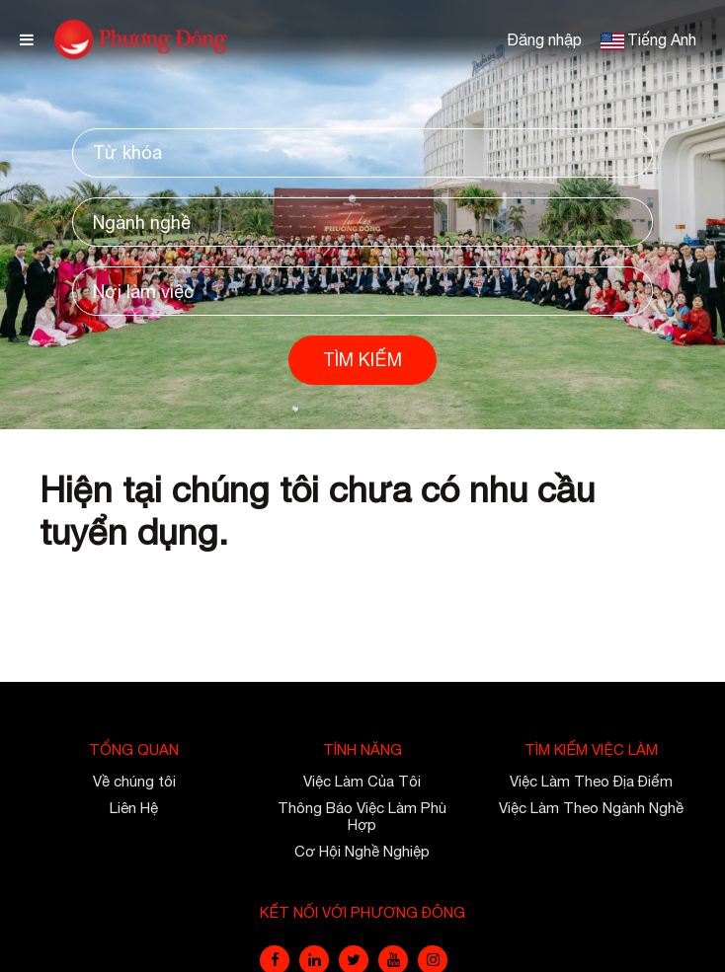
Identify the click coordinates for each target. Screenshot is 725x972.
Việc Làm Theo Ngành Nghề (591, 807)
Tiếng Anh (661, 39)
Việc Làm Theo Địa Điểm (591, 781)
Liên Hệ (134, 807)
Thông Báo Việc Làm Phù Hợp (362, 816)
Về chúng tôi (134, 781)
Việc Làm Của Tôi (362, 781)
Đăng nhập (544, 39)
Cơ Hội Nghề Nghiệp (362, 851)
